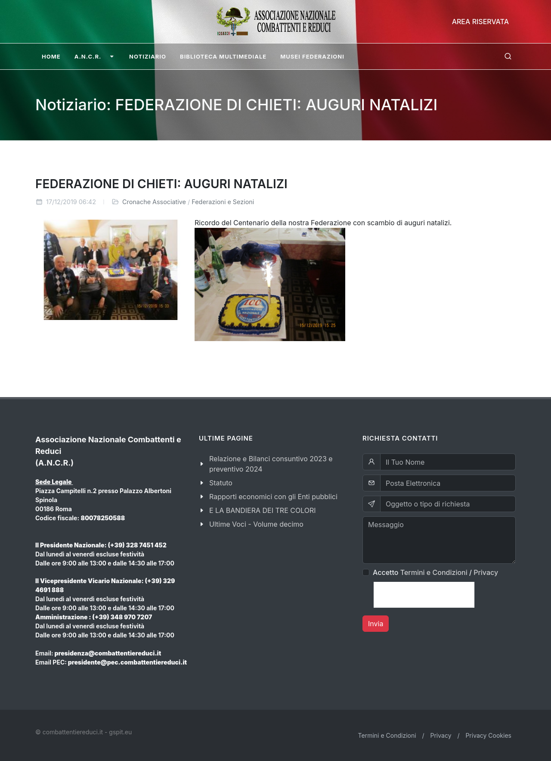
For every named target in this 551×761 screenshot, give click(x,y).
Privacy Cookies (488, 735)
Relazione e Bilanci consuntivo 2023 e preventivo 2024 (271, 463)
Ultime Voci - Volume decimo (256, 524)
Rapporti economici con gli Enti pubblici (273, 496)
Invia (375, 623)
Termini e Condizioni (433, 572)
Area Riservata (480, 21)
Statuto (220, 482)
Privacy (486, 572)
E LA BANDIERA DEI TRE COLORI (262, 510)
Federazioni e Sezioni (223, 201)
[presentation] (424, 595)
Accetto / (435, 572)
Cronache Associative (154, 201)
